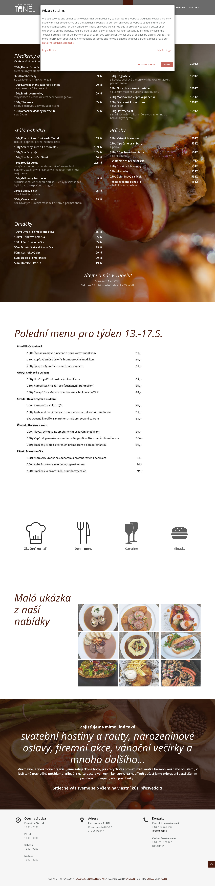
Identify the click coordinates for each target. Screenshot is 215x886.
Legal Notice (49, 50)
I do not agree (146, 64)
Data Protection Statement (58, 42)
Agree (167, 64)
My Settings (164, 50)
